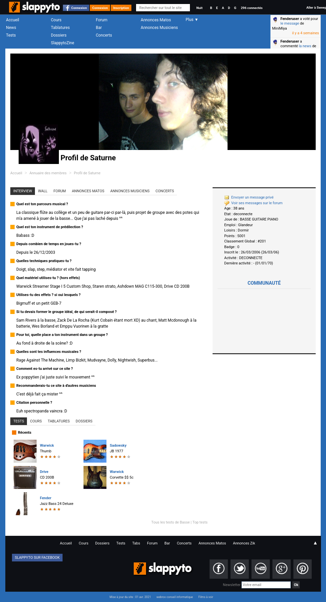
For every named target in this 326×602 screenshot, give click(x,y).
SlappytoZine (62, 43)
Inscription (121, 8)
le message (289, 23)
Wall (43, 191)
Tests (11, 35)
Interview (22, 191)
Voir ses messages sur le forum (253, 203)
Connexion (79, 8)
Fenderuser (289, 19)
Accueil (12, 20)
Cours (56, 20)
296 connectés (251, 8)
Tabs (136, 543)
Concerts (104, 35)
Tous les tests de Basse (170, 522)
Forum (101, 20)
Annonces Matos (156, 20)
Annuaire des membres (48, 173)
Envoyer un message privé (248, 197)
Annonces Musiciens (159, 27)
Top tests (200, 522)
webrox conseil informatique (174, 597)
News (11, 27)
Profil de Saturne (87, 173)
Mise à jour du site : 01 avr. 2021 (130, 597)
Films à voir (205, 597)
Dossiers (59, 35)
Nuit (199, 8)
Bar (99, 27)
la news (305, 46)
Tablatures (60, 27)
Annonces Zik (244, 543)
